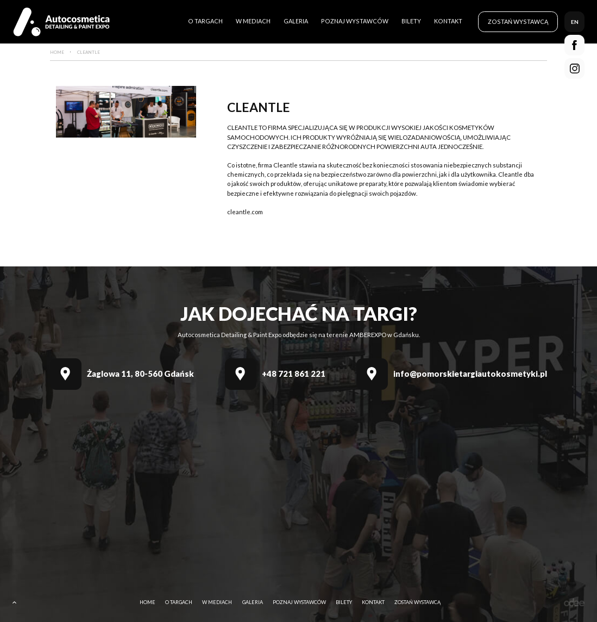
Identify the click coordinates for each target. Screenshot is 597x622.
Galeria (296, 20)
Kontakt (448, 20)
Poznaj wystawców (354, 20)
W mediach (253, 20)
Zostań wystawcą (518, 21)
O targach (205, 20)
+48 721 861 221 (293, 373)
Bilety (411, 20)
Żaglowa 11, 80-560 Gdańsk (140, 373)
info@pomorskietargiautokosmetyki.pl (470, 373)
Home (147, 602)
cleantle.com (245, 211)
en (575, 21)
